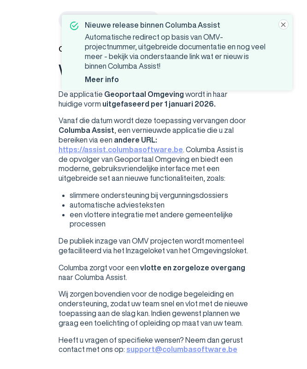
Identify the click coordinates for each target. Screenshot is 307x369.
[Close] (283, 24)
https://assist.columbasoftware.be (121, 149)
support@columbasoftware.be (181, 349)
